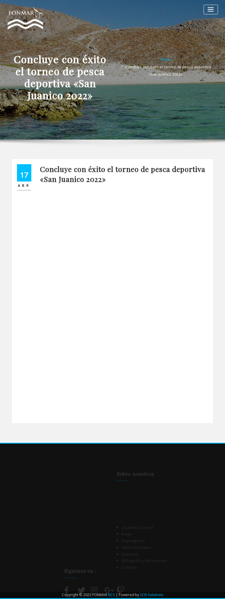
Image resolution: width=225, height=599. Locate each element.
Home (165, 59)
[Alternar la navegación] (211, 9)
